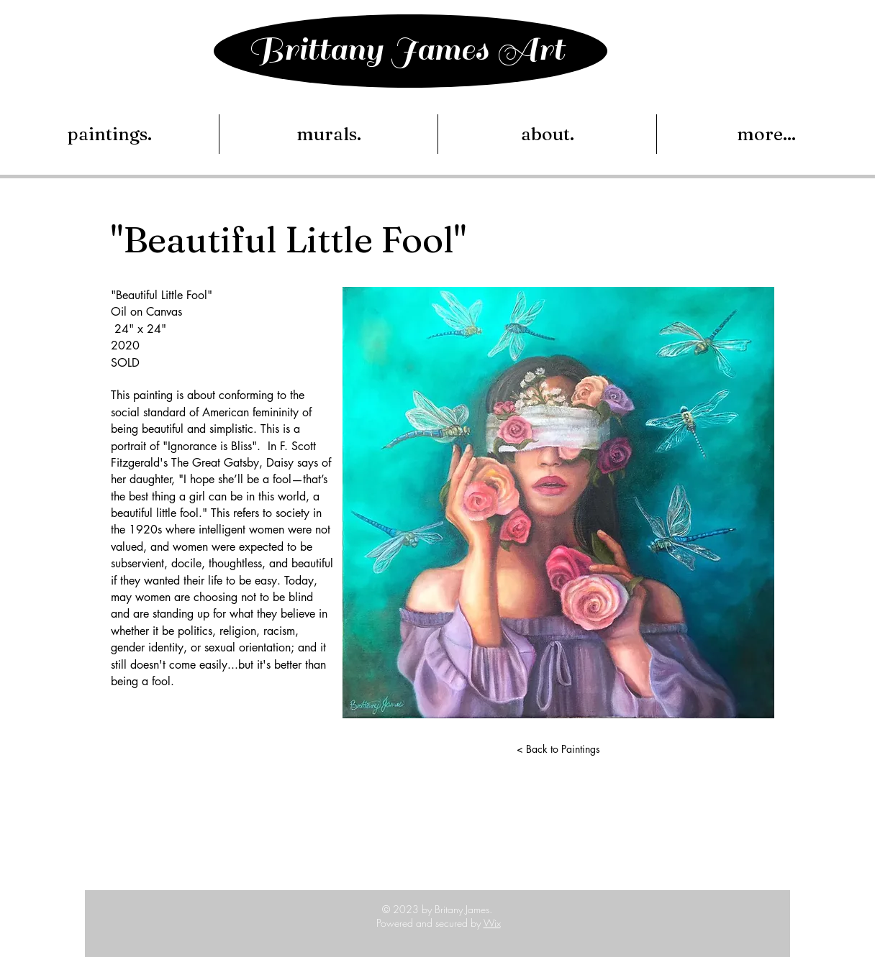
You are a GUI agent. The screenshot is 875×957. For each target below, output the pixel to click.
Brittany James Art (406, 49)
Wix (492, 923)
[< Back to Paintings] (558, 749)
